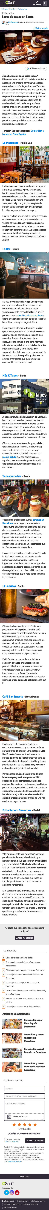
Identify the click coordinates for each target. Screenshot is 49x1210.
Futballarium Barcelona (16, 810)
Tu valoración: (24, 1129)
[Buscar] (45, 3)
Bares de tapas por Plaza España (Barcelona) (33, 1023)
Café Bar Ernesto (12, 696)
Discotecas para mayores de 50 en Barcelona (25, 970)
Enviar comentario (35, 1141)
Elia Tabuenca (13, 22)
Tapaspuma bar (11, 476)
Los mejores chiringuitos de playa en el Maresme (22, 984)
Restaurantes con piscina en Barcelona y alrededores (23, 964)
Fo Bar (6, 249)
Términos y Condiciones (12, 1204)
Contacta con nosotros (37, 1201)
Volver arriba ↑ (24, 1176)
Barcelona (12, 5)
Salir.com (5, 9)
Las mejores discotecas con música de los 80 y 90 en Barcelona (26, 992)
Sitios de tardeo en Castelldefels (19, 958)
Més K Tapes (10, 375)
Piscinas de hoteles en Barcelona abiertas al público (24, 1000)
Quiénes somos (21, 1201)
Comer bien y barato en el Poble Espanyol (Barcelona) (34, 1067)
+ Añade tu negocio (40, 28)
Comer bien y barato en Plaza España (23, 132)
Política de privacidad (30, 1204)
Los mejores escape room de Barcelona (23, 1007)
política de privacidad (11, 1141)
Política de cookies (10, 1208)
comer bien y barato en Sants (29, 316)
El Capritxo (9, 586)
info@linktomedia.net (14, 1161)
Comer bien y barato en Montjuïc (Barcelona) (34, 1038)
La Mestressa (10, 143)
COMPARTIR (37, 3)
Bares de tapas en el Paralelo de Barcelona (35, 1051)
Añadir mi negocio (24, 938)
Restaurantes (22, 9)
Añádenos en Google (36, 68)
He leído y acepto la (12, 1140)
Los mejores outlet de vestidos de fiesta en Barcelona (24, 976)
